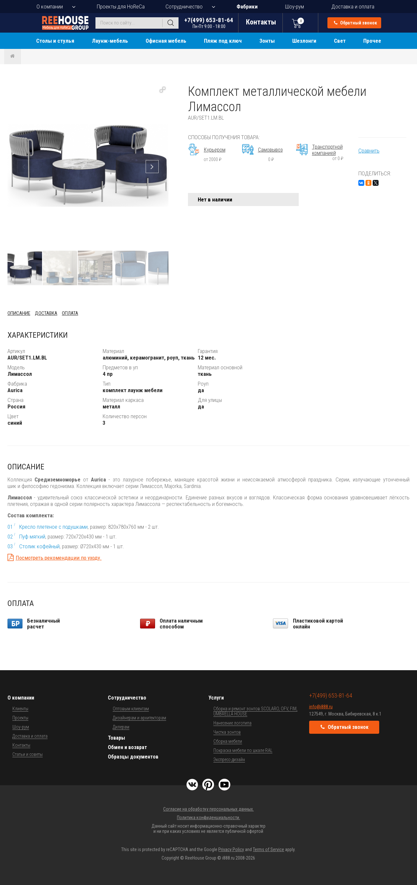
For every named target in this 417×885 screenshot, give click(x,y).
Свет (340, 40)
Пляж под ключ (223, 40)
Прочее (372, 40)
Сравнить (369, 150)
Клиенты (20, 708)
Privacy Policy (231, 849)
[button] (162, 89)
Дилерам (121, 727)
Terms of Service (268, 849)
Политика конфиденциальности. (208, 817)
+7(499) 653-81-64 (208, 22)
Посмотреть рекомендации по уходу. (59, 557)
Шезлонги (304, 40)
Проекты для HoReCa (121, 6)
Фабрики (247, 6)
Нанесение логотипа (232, 723)
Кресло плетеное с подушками (53, 527)
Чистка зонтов (227, 732)
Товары (116, 738)
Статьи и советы (27, 754)
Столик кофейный (39, 546)
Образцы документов (133, 757)
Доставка (46, 313)
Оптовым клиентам (131, 708)
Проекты (20, 717)
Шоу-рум (294, 6)
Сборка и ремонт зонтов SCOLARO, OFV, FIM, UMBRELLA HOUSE (255, 711)
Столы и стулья (55, 40)
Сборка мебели (227, 741)
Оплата (70, 313)
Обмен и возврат (127, 747)
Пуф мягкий (32, 536)
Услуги (216, 698)
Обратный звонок (355, 22)
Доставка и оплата (352, 6)
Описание (18, 313)
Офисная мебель (166, 40)
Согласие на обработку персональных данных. (208, 809)
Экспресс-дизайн (229, 759)
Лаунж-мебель (110, 40)
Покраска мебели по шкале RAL (242, 750)
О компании (49, 6)
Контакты (21, 745)
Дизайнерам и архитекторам (139, 717)
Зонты (267, 40)
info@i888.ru (321, 706)
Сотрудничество (184, 6)
